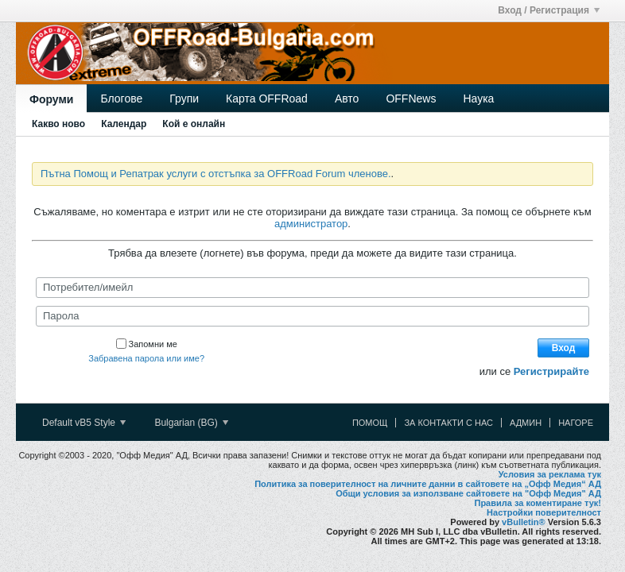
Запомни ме (146, 344)
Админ (526, 422)
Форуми (51, 99)
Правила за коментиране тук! (537, 503)
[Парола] (312, 316)
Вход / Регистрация (549, 10)
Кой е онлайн (193, 123)
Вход (564, 348)
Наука (478, 98)
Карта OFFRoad (267, 98)
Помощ (370, 422)
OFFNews (411, 98)
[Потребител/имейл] (312, 287)
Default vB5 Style (84, 422)
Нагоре (575, 422)
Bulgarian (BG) (191, 422)
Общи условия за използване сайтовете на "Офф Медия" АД (468, 493)
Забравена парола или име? (146, 358)
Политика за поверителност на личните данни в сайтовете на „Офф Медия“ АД (427, 484)
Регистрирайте (551, 371)
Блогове (121, 98)
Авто (347, 98)
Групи (184, 98)
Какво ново (58, 123)
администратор (310, 224)
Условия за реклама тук (550, 474)
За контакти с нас (448, 422)
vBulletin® (523, 522)
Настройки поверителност (544, 512)
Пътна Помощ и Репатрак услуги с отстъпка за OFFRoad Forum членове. (216, 174)
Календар (123, 123)
